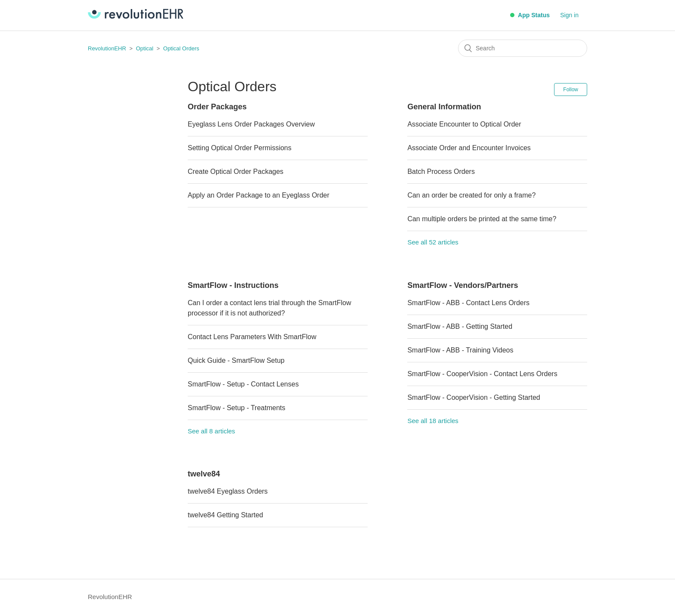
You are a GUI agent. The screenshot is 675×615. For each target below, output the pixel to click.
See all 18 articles (432, 420)
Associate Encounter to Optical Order (464, 124)
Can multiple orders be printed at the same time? (481, 219)
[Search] (522, 48)
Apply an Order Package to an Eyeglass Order (258, 195)
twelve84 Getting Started (225, 515)
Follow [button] (570, 90)
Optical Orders (181, 48)
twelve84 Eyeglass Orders (228, 491)
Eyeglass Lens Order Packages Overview (251, 124)
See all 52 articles (432, 242)
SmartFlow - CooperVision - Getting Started (473, 397)
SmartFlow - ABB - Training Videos (460, 350)
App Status (530, 15)
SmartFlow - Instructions (233, 285)
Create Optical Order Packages (235, 171)
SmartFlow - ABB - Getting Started (459, 326)
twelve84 (204, 474)
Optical (144, 48)
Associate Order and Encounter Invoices (468, 147)
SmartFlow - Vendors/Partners (462, 285)
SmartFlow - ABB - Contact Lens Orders (468, 302)
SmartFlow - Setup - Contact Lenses (243, 384)
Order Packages (217, 106)
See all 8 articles (211, 431)
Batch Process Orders (441, 171)
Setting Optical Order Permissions (239, 147)
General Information (444, 106)
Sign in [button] (569, 15)
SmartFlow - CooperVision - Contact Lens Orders (482, 373)
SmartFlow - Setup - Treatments (236, 407)
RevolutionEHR (107, 48)
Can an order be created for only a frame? (471, 195)
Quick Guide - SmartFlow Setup (236, 360)
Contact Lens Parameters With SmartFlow (252, 336)
